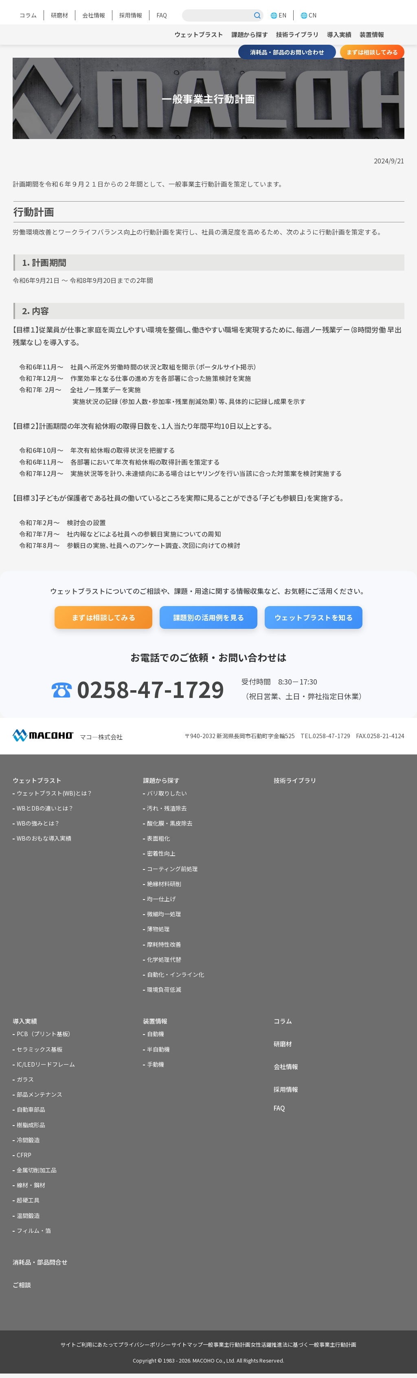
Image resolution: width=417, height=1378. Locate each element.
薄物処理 (158, 930)
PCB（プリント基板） (45, 1036)
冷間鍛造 (28, 1142)
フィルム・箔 (34, 1232)
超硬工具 (28, 1202)
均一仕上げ (161, 900)
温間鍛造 (28, 1217)
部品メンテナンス (39, 1097)
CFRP (24, 1157)
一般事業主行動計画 (231, 1349)
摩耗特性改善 (164, 945)
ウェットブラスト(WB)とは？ (54, 794)
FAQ (161, 15)
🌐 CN (308, 15)
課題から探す (242, 34)
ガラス (25, 1082)
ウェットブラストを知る (313, 617)
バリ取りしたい (167, 794)
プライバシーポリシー (132, 1349)
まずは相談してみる (372, 52)
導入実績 (337, 34)
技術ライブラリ (293, 34)
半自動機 (158, 1051)
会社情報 (93, 15)
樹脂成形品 (31, 1127)
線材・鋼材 (31, 1187)
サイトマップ (183, 1349)
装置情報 (371, 34)
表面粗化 (158, 839)
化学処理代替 (164, 960)
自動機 (155, 1036)
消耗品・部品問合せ (42, 1264)
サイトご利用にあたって (69, 1349)
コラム (28, 15)
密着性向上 (161, 854)
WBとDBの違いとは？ (45, 809)
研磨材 (59, 15)
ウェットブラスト (188, 34)
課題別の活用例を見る (208, 617)
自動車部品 (31, 1112)
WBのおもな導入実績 (44, 839)
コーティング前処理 (172, 869)
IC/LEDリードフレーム (46, 1066)
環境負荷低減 (164, 991)
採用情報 (130, 15)
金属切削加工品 (37, 1172)
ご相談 (22, 1288)
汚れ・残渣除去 (167, 809)
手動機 (155, 1066)
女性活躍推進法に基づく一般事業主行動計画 (316, 1349)
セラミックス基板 (39, 1051)
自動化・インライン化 (175, 976)
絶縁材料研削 (164, 885)
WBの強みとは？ (38, 824)
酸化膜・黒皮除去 (170, 824)
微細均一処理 (164, 915)
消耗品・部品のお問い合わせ (287, 52)
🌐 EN (278, 15)
